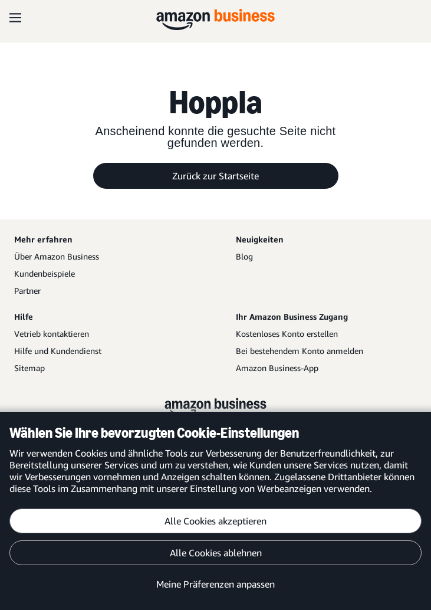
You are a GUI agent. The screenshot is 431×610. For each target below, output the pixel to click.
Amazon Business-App (277, 368)
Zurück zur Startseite (215, 176)
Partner (27, 291)
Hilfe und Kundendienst (57, 351)
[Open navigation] (15, 18)
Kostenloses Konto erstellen (287, 334)
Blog (244, 256)
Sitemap (29, 368)
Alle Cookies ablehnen (216, 553)
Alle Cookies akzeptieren (215, 521)
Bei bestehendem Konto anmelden (299, 351)
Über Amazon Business (56, 256)
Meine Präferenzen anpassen (215, 584)
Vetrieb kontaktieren (51, 334)
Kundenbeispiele (44, 273)
